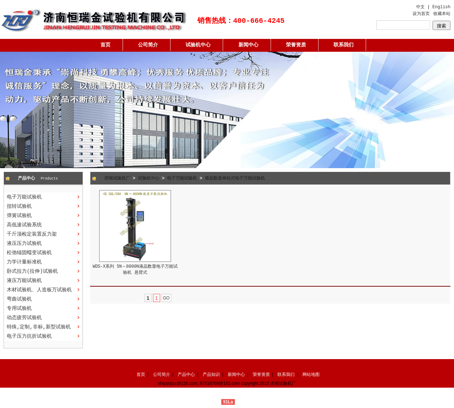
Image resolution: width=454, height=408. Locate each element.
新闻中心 (248, 45)
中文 (420, 7)
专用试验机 (19, 308)
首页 (105, 45)
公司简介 (148, 45)
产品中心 (186, 374)
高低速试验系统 (24, 225)
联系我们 (344, 45)
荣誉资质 (296, 45)
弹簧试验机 (19, 215)
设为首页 (421, 13)
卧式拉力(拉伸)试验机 (32, 271)
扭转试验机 (19, 206)
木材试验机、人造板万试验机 (39, 290)
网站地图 (311, 374)
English (441, 7)
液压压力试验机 (24, 243)
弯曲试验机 (19, 299)
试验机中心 (198, 45)
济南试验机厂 (117, 178)
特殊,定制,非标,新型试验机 (39, 327)
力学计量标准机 (24, 262)
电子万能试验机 (24, 197)
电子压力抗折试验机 (29, 336)
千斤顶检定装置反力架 (32, 234)
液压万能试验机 (24, 280)
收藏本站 (441, 13)
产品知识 (211, 374)
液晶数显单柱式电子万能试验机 (235, 178)
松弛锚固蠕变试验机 (29, 253)
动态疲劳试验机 (24, 318)
